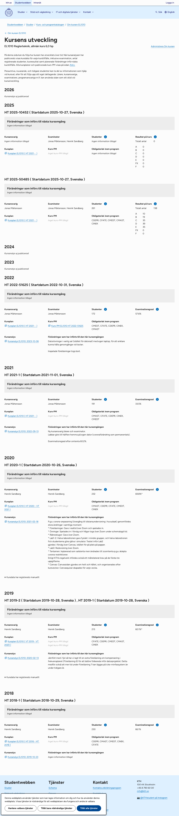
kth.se (9, 2)
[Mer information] (105, 136)
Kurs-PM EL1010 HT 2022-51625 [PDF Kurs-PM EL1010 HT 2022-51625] (67, 326)
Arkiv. (72, 65)
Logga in (170, 2)
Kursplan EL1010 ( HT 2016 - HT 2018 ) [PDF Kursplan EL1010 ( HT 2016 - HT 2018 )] (21, 743)
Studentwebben (23, 2)
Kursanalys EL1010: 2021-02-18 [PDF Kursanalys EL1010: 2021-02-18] (23, 521)
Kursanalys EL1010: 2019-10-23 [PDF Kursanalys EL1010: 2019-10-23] (23, 757)
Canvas (52, 793)
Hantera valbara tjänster (20, 808)
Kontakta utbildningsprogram (107, 788)
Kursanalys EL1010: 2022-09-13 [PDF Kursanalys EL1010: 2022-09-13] (23, 431)
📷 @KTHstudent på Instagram (152, 797)
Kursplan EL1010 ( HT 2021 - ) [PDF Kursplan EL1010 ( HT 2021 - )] (22, 153)
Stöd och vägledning (14, 793)
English (171, 12)
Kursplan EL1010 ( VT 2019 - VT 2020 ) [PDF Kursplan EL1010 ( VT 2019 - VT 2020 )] (21, 643)
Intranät (37, 2)
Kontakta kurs (99, 793)
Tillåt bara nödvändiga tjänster (56, 808)
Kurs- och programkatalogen (50, 24)
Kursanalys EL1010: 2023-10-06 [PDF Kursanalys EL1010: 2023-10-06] (23, 341)
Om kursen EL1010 (76, 24)
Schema (53, 788)
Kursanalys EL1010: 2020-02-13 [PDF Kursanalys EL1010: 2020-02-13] (23, 658)
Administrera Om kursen (163, 46)
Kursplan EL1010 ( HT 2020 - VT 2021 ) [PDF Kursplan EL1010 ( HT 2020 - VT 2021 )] (22, 508)
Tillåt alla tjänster (89, 808)
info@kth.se (143, 791)
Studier (29, 24)
